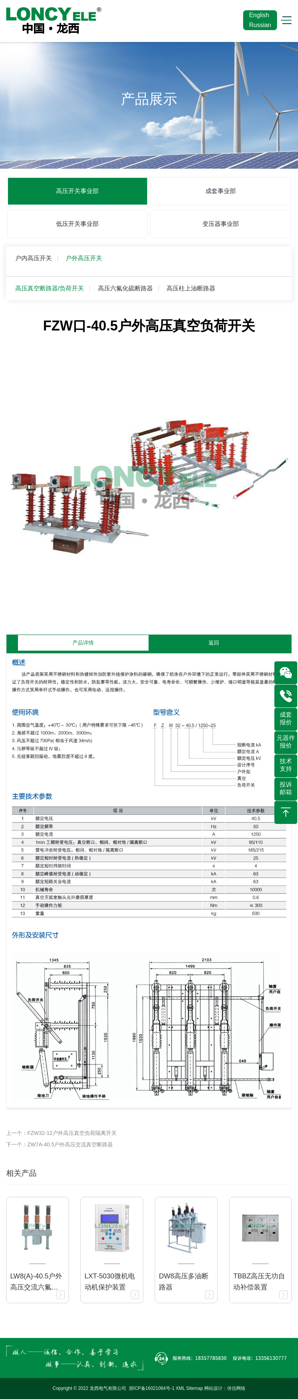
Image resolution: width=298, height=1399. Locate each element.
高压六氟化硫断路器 (125, 288)
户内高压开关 (33, 258)
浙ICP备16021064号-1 (152, 1388)
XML (180, 1388)
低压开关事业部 (77, 224)
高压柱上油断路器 (191, 288)
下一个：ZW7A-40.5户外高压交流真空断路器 (59, 1144)
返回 (213, 643)
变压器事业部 (220, 224)
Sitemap (194, 1388)
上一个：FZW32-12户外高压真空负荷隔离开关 (61, 1133)
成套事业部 (220, 191)
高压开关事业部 (77, 191)
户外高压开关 (84, 258)
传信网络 (236, 1388)
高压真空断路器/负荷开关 (49, 288)
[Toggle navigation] (283, 20)
